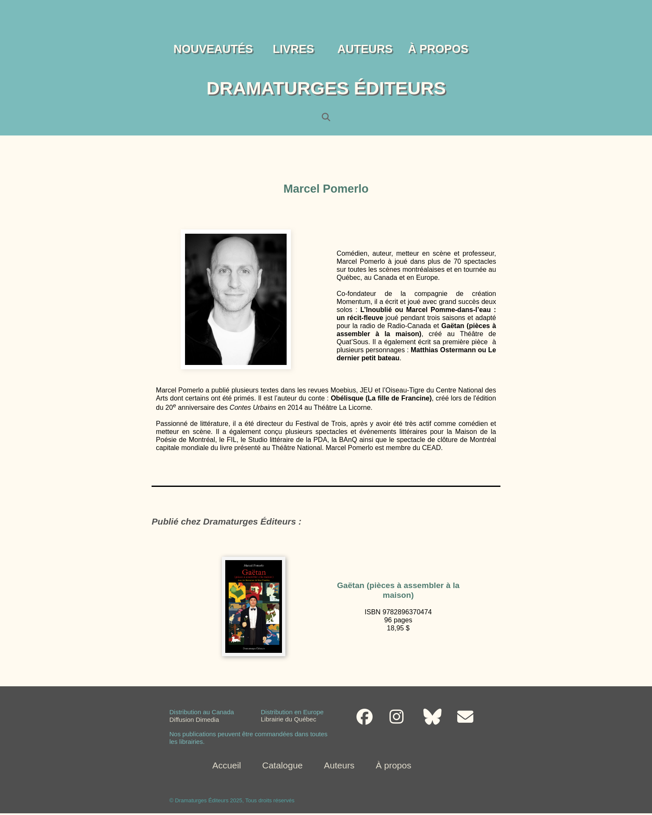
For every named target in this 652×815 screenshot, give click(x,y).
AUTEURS (365, 49)
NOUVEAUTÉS (213, 49)
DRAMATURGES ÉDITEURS (326, 88)
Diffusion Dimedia (194, 720)
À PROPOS (438, 49)
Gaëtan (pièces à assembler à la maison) (398, 590)
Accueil (227, 765)
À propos (393, 765)
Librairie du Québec (288, 720)
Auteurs (339, 765)
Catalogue (282, 765)
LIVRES (293, 49)
